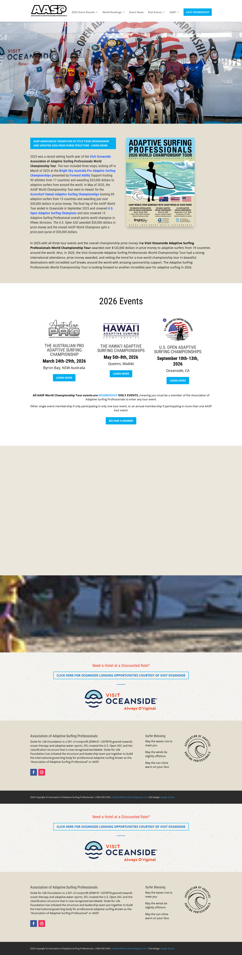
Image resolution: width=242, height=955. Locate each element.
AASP (173, 12)
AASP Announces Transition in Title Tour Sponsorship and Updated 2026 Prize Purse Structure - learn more (71, 143)
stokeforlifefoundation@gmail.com (129, 797)
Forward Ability (80, 175)
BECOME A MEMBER (121, 420)
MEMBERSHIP (107, 395)
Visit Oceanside (100, 156)
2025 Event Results (83, 12)
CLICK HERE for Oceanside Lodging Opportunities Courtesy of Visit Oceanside (121, 675)
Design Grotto (168, 797)
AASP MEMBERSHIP (197, 12)
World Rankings (112, 12)
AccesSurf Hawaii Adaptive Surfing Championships (64, 194)
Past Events (155, 12)
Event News (136, 12)
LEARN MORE (64, 377)
